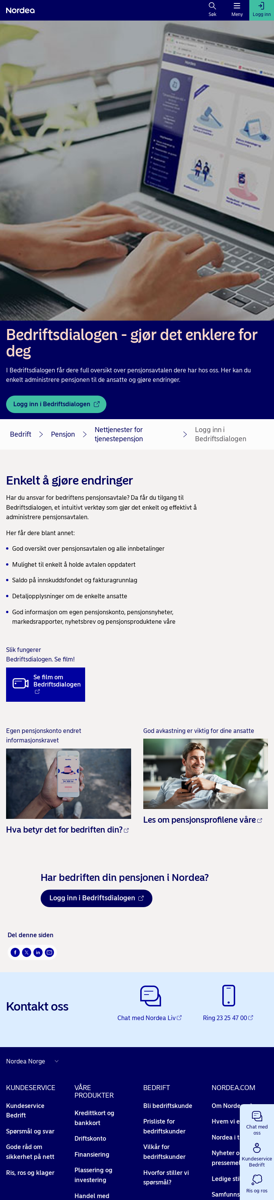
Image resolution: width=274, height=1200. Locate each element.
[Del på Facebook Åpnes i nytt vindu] (15, 952)
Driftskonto (90, 1138)
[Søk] (212, 10)
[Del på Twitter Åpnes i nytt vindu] (26, 952)
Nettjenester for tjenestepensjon (119, 434)
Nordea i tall (233, 1137)
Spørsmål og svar (30, 1131)
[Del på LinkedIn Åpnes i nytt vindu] (38, 952)
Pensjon (63, 434)
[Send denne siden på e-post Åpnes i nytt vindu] (49, 952)
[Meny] (237, 10)
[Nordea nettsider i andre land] (34, 1061)
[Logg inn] (261, 10)
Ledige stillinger (239, 1179)
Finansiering (91, 1154)
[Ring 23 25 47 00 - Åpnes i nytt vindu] (228, 1003)
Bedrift (20, 434)
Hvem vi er (231, 1121)
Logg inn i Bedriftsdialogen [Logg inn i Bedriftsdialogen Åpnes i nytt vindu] (96, 898)
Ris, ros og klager (30, 1172)
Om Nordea (232, 1105)
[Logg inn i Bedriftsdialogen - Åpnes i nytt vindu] (56, 404)
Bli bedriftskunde (167, 1105)
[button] (257, 1121)
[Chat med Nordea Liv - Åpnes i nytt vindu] (150, 1003)
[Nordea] (20, 10)
